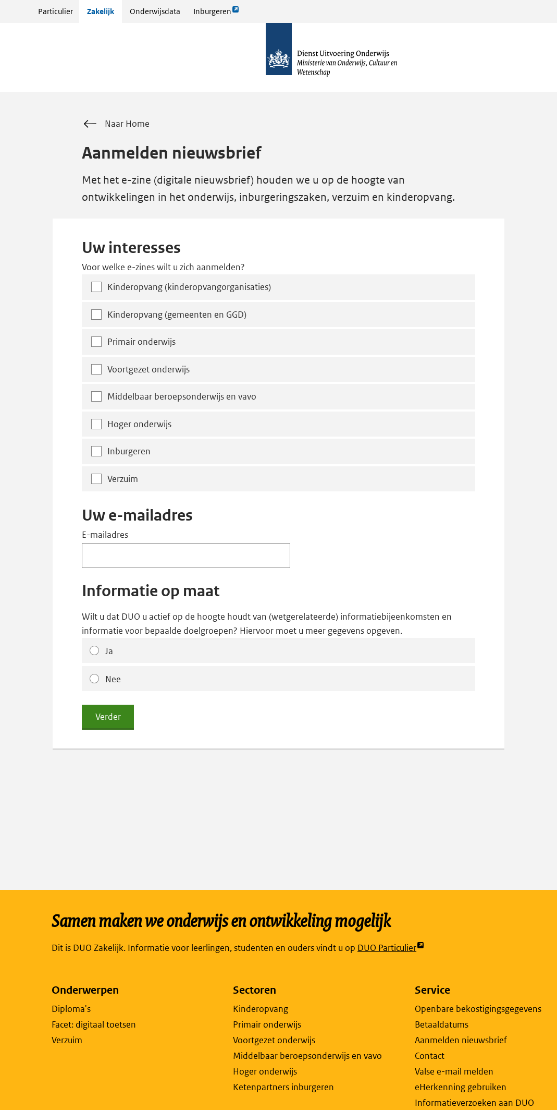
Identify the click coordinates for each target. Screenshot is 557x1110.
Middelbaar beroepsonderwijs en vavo (181, 396)
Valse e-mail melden (454, 1071)
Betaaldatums (441, 1024)
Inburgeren (216, 14)
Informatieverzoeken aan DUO (474, 1102)
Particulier (55, 11)
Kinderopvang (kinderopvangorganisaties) (189, 287)
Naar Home (116, 124)
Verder (108, 716)
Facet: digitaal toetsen (94, 1024)
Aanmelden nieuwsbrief (461, 1040)
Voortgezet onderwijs (148, 369)
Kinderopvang (260, 1009)
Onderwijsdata (155, 11)
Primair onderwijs (141, 341)
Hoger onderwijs (139, 424)
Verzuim (122, 479)
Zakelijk (100, 11)
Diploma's (71, 1009)
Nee (113, 679)
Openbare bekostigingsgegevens (478, 1009)
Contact (429, 1055)
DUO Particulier (391, 948)
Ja (109, 651)
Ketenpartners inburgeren (283, 1087)
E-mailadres (105, 534)
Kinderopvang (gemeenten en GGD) (176, 314)
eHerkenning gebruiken (460, 1087)
